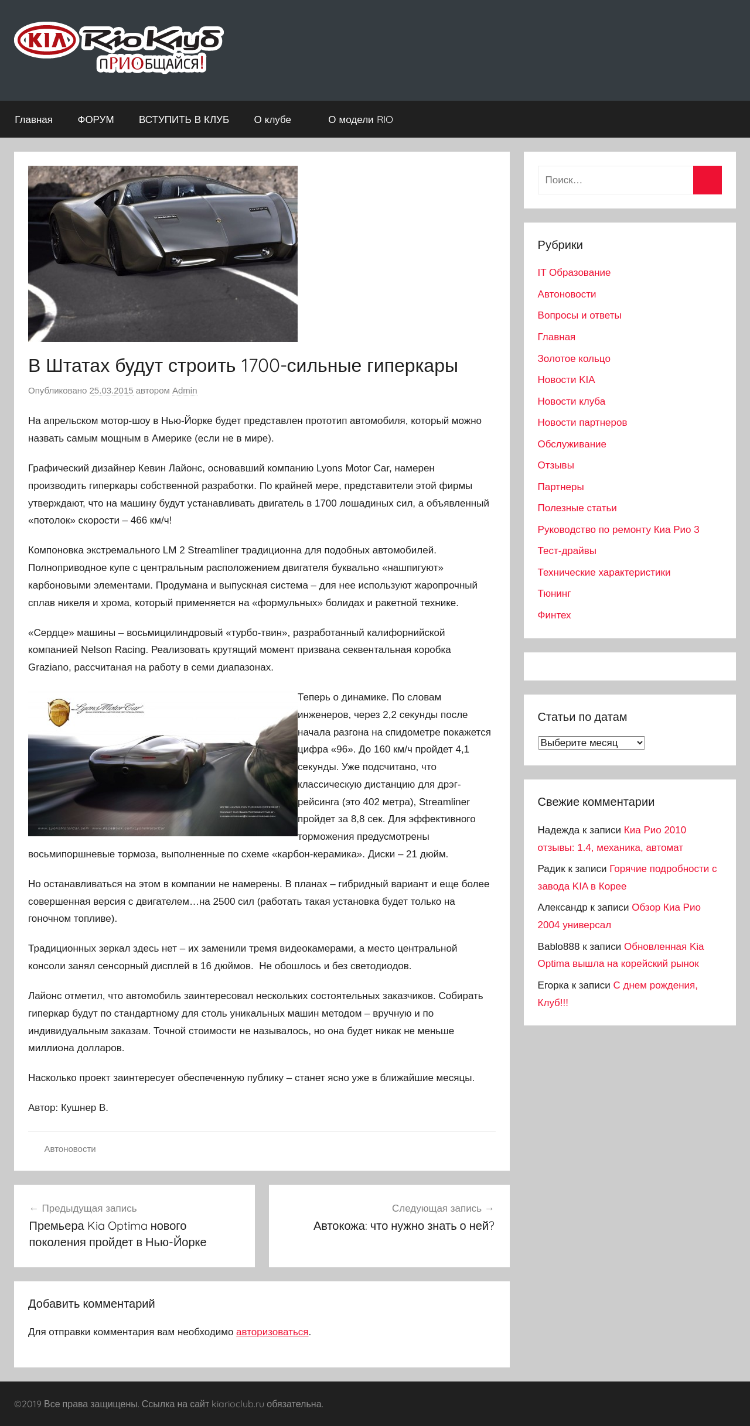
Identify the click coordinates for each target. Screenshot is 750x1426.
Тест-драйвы (567, 550)
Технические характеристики (604, 572)
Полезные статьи (577, 508)
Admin (184, 390)
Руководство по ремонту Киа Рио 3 (619, 529)
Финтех (554, 615)
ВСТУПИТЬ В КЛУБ (184, 119)
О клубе (279, 119)
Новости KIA (566, 379)
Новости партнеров (583, 422)
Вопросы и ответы (580, 315)
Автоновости (70, 1149)
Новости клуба (572, 401)
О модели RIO (366, 119)
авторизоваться (272, 1332)
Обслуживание (572, 444)
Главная (34, 119)
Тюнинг (554, 593)
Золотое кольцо (574, 358)
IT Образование (574, 272)
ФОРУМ (95, 119)
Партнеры (561, 487)
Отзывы (556, 465)
